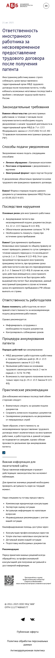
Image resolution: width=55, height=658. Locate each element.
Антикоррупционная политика (27, 650)
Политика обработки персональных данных (28, 642)
